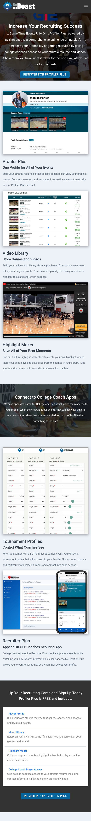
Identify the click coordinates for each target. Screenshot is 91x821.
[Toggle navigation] (86, 6)
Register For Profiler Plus (44, 74)
